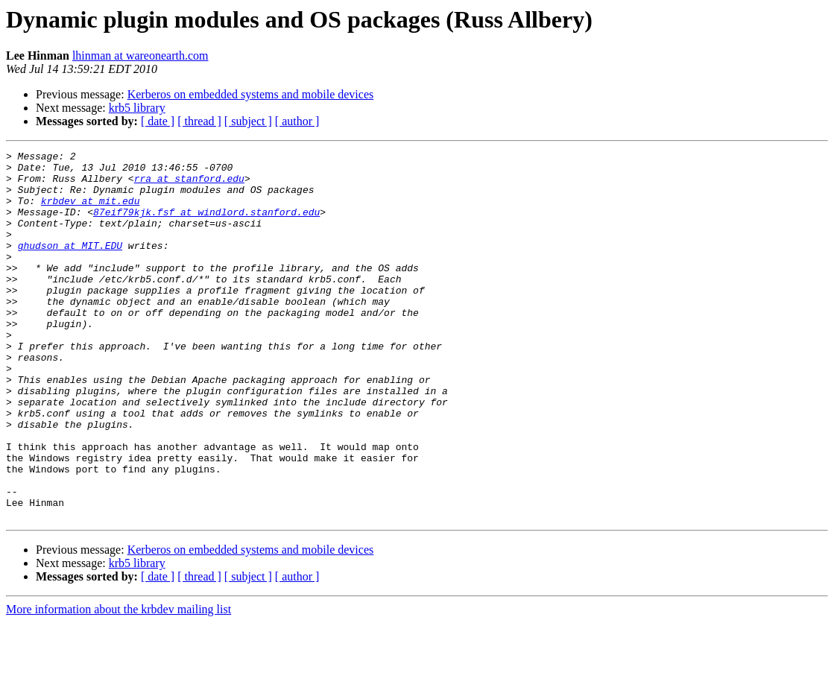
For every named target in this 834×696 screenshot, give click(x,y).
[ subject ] (248, 121)
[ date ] (157, 121)
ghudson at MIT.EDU (70, 265)
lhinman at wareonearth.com (140, 55)
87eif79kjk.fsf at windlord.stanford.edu (206, 225)
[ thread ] (199, 121)
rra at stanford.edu (189, 185)
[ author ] (297, 121)
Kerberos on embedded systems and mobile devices (250, 94)
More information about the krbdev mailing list (118, 683)
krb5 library (137, 107)
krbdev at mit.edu (90, 211)
